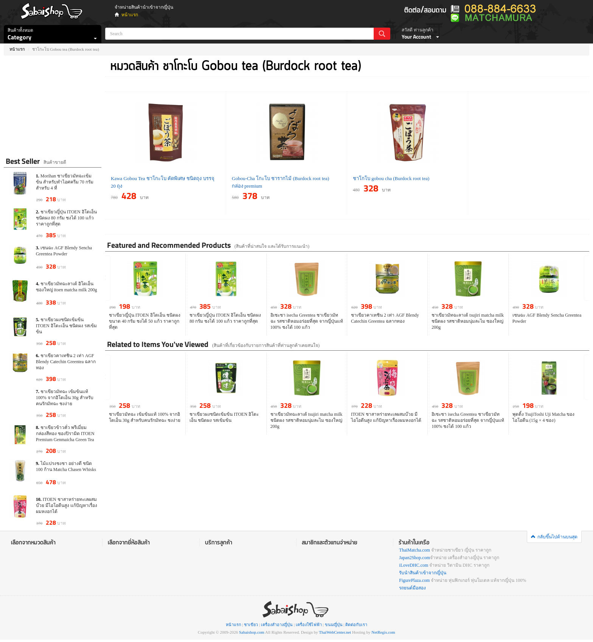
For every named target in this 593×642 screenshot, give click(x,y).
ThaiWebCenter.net (335, 632)
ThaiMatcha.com (414, 550)
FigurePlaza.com (414, 580)
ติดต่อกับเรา (356, 624)
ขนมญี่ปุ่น (334, 624)
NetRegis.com (383, 632)
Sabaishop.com (251, 632)
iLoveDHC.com (413, 565)
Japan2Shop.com (414, 557)
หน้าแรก (129, 14)
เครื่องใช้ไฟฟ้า (309, 624)
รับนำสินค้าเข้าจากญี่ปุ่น (422, 572)
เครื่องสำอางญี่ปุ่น (277, 624)
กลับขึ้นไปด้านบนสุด (554, 536)
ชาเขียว (251, 624)
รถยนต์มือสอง (412, 588)
